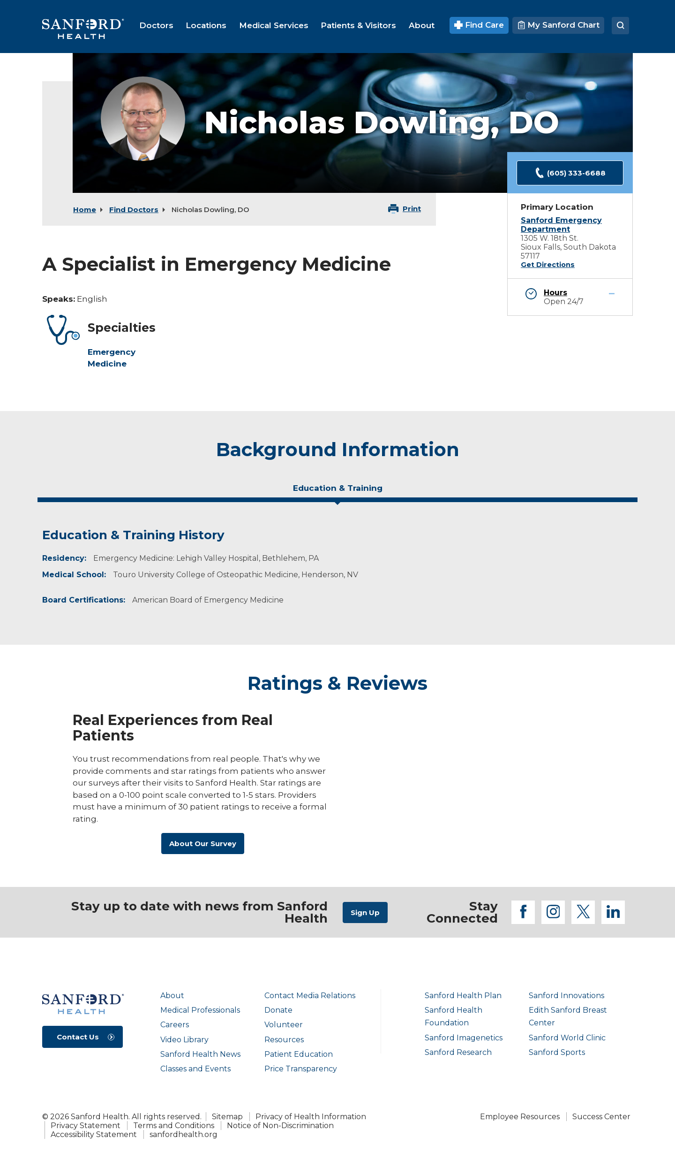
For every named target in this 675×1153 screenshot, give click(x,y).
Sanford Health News (200, 1054)
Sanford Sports (557, 1052)
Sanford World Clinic (567, 1037)
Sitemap (227, 1116)
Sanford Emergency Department (561, 225)
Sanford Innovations (566, 995)
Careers (174, 1024)
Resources (284, 1039)
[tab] (338, 492)
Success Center (601, 1116)
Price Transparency (300, 1068)
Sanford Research (458, 1052)
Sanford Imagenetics (463, 1037)
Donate (278, 1010)
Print (412, 208)
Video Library (184, 1039)
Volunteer (283, 1024)
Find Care (479, 25)
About (172, 995)
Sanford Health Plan (463, 995)
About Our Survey (202, 843)
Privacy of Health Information (310, 1116)
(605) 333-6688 (570, 173)
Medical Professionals (200, 1010)
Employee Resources (520, 1116)
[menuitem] (156, 25)
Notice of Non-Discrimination (280, 1125)
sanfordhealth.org (184, 1134)
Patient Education (298, 1054)
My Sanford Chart (558, 25)
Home (84, 209)
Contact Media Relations (309, 995)
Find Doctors (133, 209)
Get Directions (548, 264)
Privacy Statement (85, 1125)
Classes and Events (195, 1068)
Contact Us (78, 1036)
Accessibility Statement (94, 1134)
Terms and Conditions (173, 1125)
